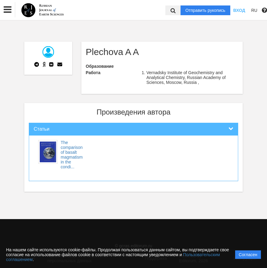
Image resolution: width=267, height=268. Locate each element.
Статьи (41, 129)
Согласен (248, 254)
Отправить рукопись (205, 10)
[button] (7, 9)
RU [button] (254, 10)
